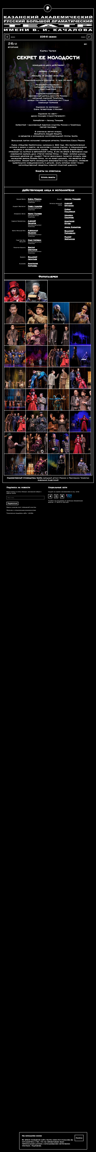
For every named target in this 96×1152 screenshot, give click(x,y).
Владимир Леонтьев (32, 258)
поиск (83, 37)
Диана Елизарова (72, 227)
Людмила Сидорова (69, 216)
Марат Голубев (35, 214)
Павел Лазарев (35, 206)
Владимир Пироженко (69, 232)
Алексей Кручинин (69, 204)
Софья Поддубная (69, 210)
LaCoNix (30, 513)
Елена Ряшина (34, 199)
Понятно (79, 1138)
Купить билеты (48, 177)
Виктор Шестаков (32, 248)
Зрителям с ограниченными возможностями (21, 510)
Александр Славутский (48, 480)
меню (13, 37)
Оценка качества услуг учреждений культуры (21, 507)
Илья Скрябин (34, 240)
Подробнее (36, 1146)
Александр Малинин (33, 231)
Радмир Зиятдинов (69, 238)
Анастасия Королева (33, 264)
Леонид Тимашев (72, 199)
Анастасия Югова (69, 222)
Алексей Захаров (32, 222)
